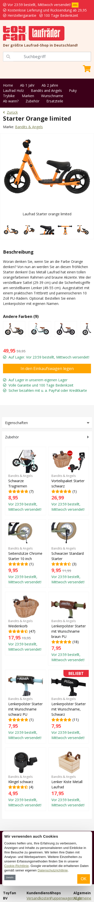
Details (9, 877)
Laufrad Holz (13, 90)
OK (83, 879)
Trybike (9, 95)
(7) (25, 481)
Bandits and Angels (46, 90)
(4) (25, 779)
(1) (68, 481)
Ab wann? (11, 101)
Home (8, 85)
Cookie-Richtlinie (16, 866)
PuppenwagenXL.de (66, 898)
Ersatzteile (54, 101)
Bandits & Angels (29, 126)
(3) (68, 553)
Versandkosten (39, 898)
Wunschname (52, 95)
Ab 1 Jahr (27, 85)
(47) (25, 623)
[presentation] (10, 174)
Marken (28, 95)
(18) (68, 628)
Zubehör (32, 101)
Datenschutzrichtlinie (53, 870)
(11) (68, 706)
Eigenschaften (16, 422)
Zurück (10, 112)
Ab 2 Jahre (50, 85)
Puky (73, 90)
